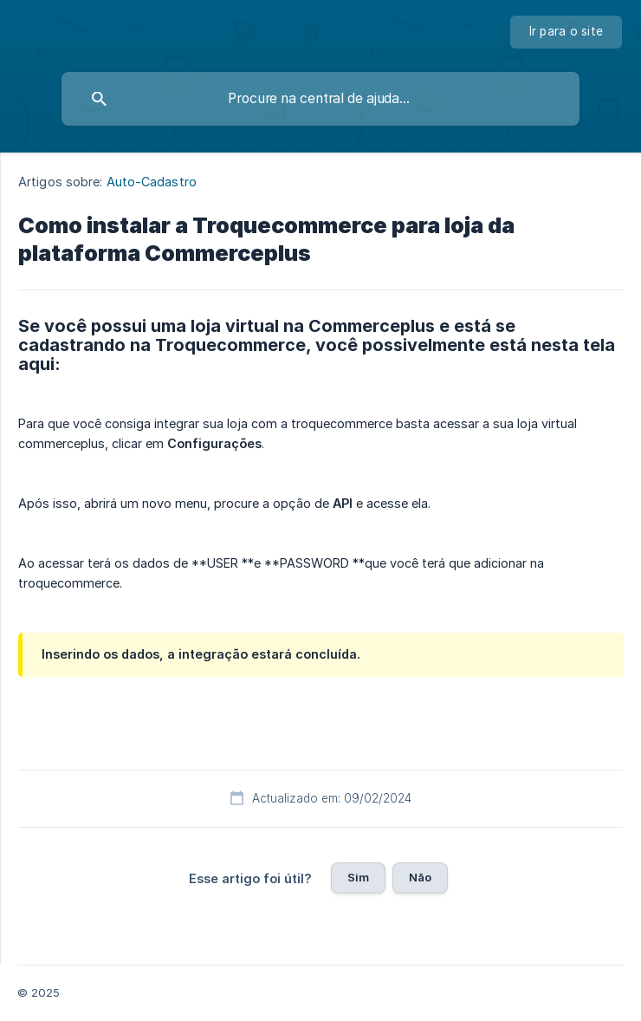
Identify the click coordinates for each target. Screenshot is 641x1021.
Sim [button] (358, 877)
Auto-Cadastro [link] (152, 181)
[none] (566, 32)
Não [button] (420, 877)
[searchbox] (320, 99)
